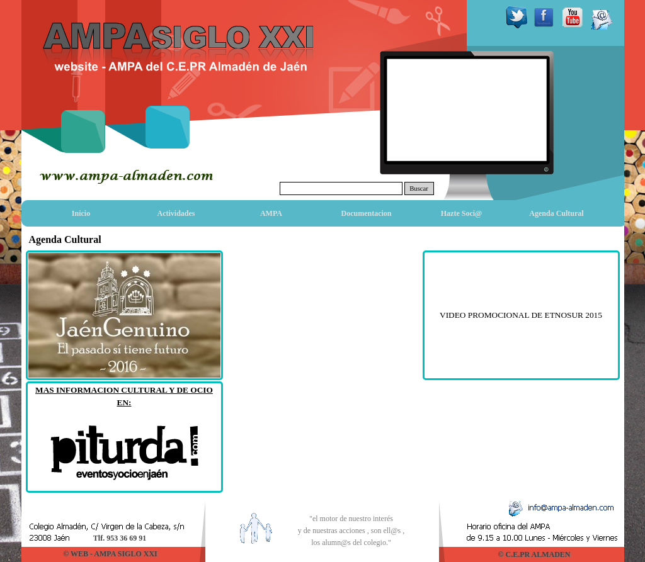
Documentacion (366, 213)
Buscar (418, 188)
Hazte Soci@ (461, 213)
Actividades (176, 213)
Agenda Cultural (556, 213)
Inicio (81, 213)
